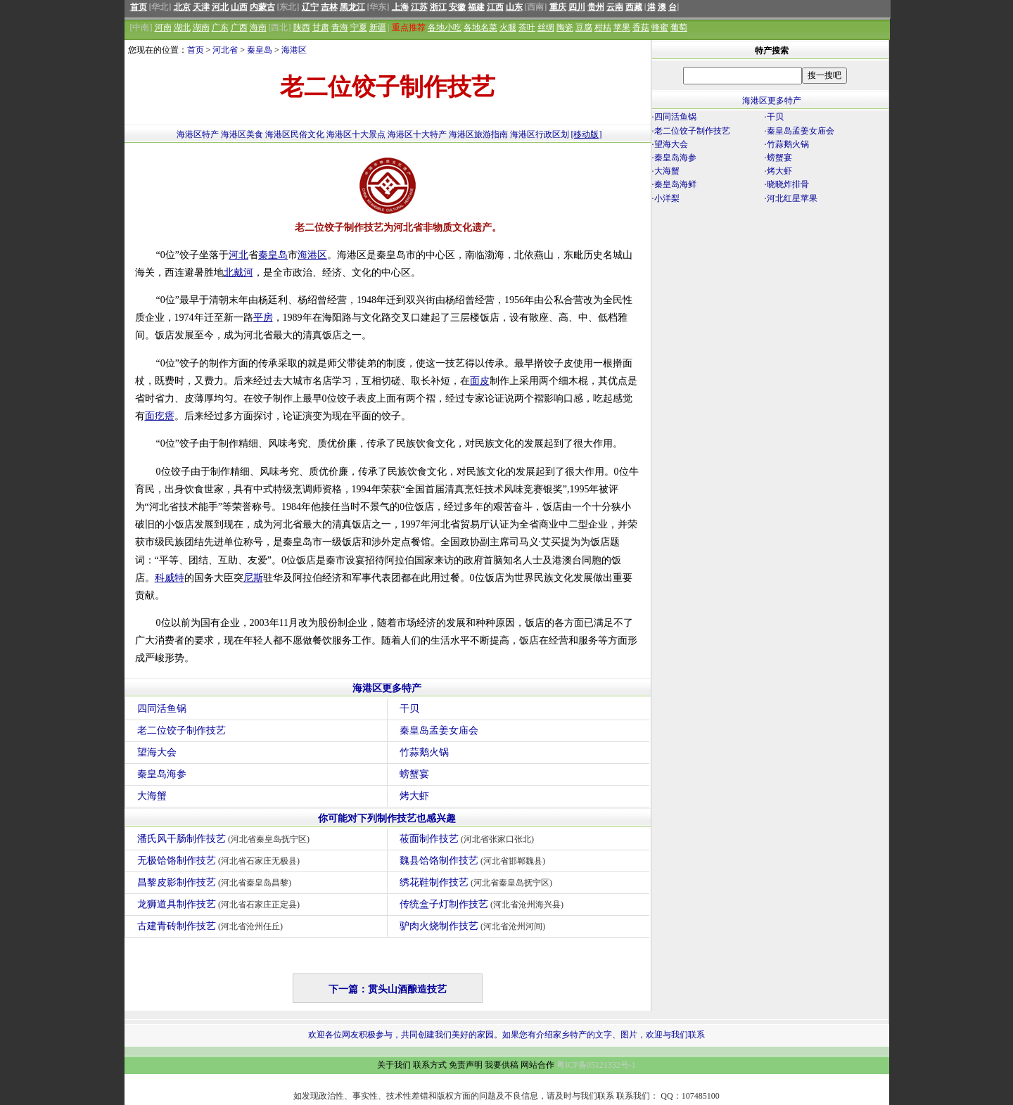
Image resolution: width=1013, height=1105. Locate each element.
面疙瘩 (159, 416)
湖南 (201, 27)
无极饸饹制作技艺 (220, 860)
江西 (495, 7)
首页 (138, 7)
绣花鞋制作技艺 (478, 882)
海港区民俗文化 (294, 134)
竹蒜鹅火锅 (424, 752)
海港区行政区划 (539, 134)
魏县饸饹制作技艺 (474, 860)
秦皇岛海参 (161, 774)
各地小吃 (444, 27)
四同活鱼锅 (161, 708)
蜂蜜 (659, 27)
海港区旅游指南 (478, 134)
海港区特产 (198, 134)
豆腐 (583, 27)
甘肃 (320, 27)
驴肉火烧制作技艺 (474, 926)
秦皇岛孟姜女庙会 (439, 730)
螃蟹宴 (414, 774)
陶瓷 (564, 27)
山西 (239, 7)
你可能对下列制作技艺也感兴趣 (387, 818)
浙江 (438, 7)
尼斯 (253, 578)
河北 (220, 7)
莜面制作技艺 (469, 838)
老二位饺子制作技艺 (181, 730)
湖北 (182, 27)
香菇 (640, 27)
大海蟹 (152, 796)
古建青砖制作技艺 (212, 926)
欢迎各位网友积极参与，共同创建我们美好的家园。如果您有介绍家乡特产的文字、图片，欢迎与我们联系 (506, 1035)
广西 (239, 27)
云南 (614, 7)
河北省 (225, 50)
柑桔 (602, 27)
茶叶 (526, 27)
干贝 (409, 708)
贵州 (595, 7)
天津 (201, 7)
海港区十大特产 (417, 134)
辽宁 (310, 7)
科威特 (169, 578)
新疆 (377, 27)
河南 (163, 27)
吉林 (329, 7)
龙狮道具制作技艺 (220, 904)
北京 (182, 7)
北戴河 (238, 272)
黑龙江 (352, 7)
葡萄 (678, 27)
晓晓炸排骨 (788, 184)
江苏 (419, 7)
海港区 (294, 50)
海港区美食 (242, 134)
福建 (476, 7)
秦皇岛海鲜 (675, 184)
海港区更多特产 (386, 688)
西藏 (633, 7)
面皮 (480, 381)
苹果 (621, 27)
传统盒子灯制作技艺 (484, 904)
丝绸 (545, 27)
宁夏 (358, 27)
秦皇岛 (259, 50)
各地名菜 (480, 27)
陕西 (301, 27)
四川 (576, 7)
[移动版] (586, 134)
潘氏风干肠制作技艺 (225, 838)
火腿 (507, 27)
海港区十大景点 (356, 134)
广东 (220, 27)
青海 (339, 27)
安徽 (457, 7)
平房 (263, 317)
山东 (514, 7)
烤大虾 (414, 796)
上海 (400, 7)
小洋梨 (667, 198)
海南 (258, 27)
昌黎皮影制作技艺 (216, 882)
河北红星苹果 (792, 198)
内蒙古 (262, 7)
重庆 (557, 7)
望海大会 (157, 752)
